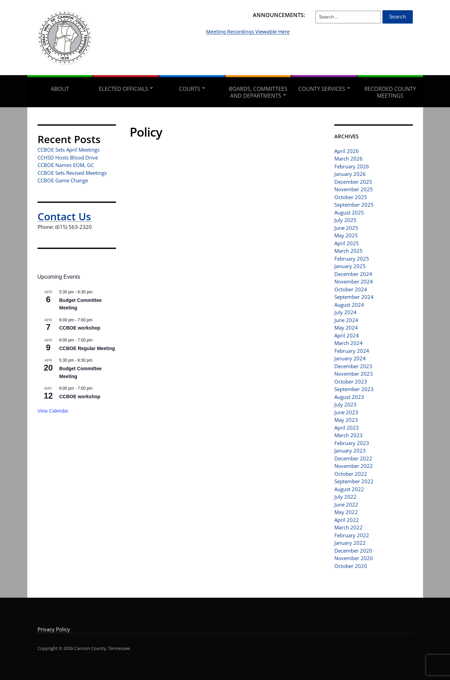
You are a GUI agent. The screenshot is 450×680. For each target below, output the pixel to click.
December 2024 (353, 273)
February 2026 (351, 166)
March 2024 (348, 342)
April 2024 (346, 335)
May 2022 (346, 512)
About (60, 89)
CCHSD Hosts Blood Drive (68, 157)
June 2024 (346, 320)
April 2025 (346, 243)
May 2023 (346, 419)
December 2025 (353, 181)
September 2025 (354, 204)
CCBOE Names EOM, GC (66, 165)
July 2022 (345, 496)
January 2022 (350, 542)
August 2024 (349, 304)
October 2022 (350, 473)
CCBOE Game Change (63, 180)
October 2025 (350, 197)
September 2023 (354, 389)
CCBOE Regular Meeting (87, 348)
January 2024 (350, 358)
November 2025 (353, 189)
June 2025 (346, 227)
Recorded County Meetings (390, 92)
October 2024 (350, 289)
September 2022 (354, 481)
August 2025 (349, 212)
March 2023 (348, 435)
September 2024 (354, 296)
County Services (321, 89)
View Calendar (53, 411)
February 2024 (351, 350)
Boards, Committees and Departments (258, 92)
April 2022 (346, 519)
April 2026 (346, 151)
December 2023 (353, 366)
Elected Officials (123, 89)
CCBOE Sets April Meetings (69, 149)
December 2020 (353, 550)
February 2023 (351, 443)
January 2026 (350, 173)
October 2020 (350, 566)
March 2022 (348, 527)
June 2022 (346, 504)
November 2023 (353, 373)
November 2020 (353, 558)
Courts (189, 89)
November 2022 (353, 465)
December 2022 (353, 458)
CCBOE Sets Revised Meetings (72, 172)
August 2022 (349, 489)
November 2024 (353, 281)
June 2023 (346, 412)
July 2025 (345, 220)
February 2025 (351, 258)
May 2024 (346, 327)
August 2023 (349, 396)
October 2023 (350, 381)
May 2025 (346, 235)
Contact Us (64, 216)
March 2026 (348, 158)
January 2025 (350, 266)
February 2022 (351, 535)
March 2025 (348, 250)
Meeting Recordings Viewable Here (281, 41)
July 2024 (345, 312)
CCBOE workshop (80, 328)
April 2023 (346, 427)
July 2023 (345, 404)
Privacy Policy (54, 629)
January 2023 (350, 450)
